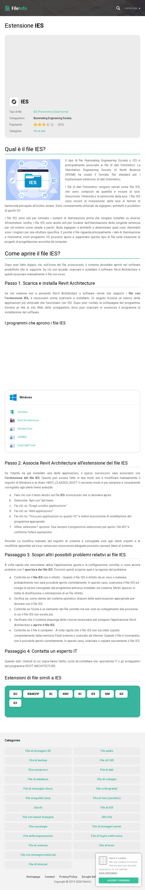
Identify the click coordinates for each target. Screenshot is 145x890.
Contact (50, 876)
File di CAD (107, 760)
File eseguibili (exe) (38, 798)
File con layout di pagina (38, 817)
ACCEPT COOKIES (118, 880)
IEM (107, 693)
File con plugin (38, 826)
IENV (66, 693)
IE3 (15, 703)
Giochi (38, 807)
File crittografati (107, 788)
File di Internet (38, 864)
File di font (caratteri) (107, 798)
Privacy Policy (68, 876)
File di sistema (38, 845)
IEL (51, 693)
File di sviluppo (106, 779)
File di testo (107, 845)
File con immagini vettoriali (38, 854)
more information (108, 872)
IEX (93, 693)
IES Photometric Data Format (51, 111)
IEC (15, 693)
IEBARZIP (33, 693)
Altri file (107, 817)
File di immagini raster (107, 826)
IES (121, 693)
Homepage (33, 876)
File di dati (39, 131)
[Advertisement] (41, 66)
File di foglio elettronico (106, 835)
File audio (107, 750)
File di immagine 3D (38, 750)
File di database (38, 779)
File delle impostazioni (38, 835)
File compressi (38, 769)
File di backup (38, 760)
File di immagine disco (38, 788)
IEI (79, 693)
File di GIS (106, 807)
